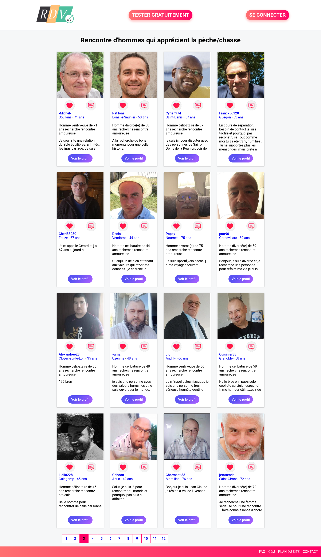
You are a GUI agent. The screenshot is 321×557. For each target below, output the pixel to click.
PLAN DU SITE (289, 552)
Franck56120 (229, 113)
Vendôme (119, 238)
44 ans (134, 238)
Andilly (171, 358)
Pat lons (118, 113)
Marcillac (172, 479)
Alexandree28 (69, 354)
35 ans (92, 358)
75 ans (186, 238)
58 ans (143, 117)
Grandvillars (228, 238)
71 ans (79, 117)
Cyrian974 (173, 113)
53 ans (239, 117)
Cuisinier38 (227, 354)
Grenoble (226, 358)
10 (146, 539)
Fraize (63, 238)
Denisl (117, 234)
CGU (271, 552)
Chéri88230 (67, 234)
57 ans (190, 117)
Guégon (225, 117)
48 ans (132, 358)
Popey (170, 234)
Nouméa (172, 238)
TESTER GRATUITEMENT (160, 15)
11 (155, 539)
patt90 (224, 234)
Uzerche (118, 358)
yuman (117, 354)
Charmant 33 (175, 475)
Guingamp (66, 479)
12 (163, 539)
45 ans (82, 479)
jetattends (226, 475)
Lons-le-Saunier (124, 117)
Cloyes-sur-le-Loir (72, 358)
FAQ (262, 552)
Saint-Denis (174, 117)
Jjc (168, 354)
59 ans (245, 238)
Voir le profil (80, 158)
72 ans (245, 479)
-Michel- (65, 113)
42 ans (128, 479)
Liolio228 (66, 475)
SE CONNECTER (267, 15)
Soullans (65, 117)
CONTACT (310, 552)
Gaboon (118, 475)
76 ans (187, 479)
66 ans (183, 358)
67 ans (75, 238)
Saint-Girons (228, 479)
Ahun (116, 479)
